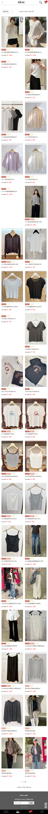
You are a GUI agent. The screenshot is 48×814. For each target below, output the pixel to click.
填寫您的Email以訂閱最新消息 (24, 799)
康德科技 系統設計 (24, 806)
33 (25, 781)
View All (31, 11)
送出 (31, 803)
